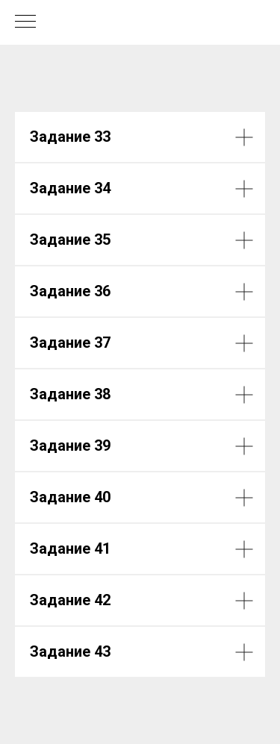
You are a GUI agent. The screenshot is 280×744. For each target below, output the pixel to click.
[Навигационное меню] (25, 22)
